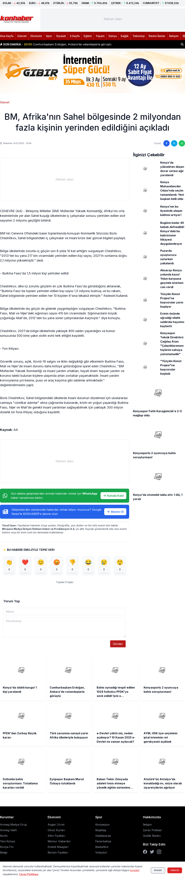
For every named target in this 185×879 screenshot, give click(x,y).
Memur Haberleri (59, 842)
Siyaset (61, 36)
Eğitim (88, 36)
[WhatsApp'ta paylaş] (182, 143)
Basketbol (101, 847)
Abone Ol (115, 511)
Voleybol (101, 853)
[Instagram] (159, 852)
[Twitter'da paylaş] (174, 143)
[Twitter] (152, 852)
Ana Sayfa (6, 36)
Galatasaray (103, 836)
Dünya (113, 36)
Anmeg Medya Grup (13, 825)
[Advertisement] (113, 19)
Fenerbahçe (103, 842)
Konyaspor (102, 825)
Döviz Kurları (56, 830)
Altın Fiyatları (56, 836)
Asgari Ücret (56, 825)
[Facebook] (145, 852)
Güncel (22, 36)
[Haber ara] (182, 44)
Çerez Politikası (39, 874)
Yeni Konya (7, 842)
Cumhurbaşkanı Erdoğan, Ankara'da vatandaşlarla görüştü (67, 44)
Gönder (118, 644)
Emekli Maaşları (58, 847)
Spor (49, 36)
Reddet (152, 870)
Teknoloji (138, 36)
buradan (7, 874)
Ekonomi (36, 36)
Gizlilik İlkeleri (152, 836)
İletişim (174, 36)
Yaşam (100, 36)
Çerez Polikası (152, 830)
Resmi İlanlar (157, 36)
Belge (3, 853)
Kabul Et (173, 870)
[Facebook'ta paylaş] (166, 143)
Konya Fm (6, 847)
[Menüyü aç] (184, 36)
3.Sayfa (75, 36)
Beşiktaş (100, 830)
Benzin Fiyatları (58, 853)
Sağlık (125, 36)
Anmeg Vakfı (8, 830)
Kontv (4, 836)
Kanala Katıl (113, 495)
